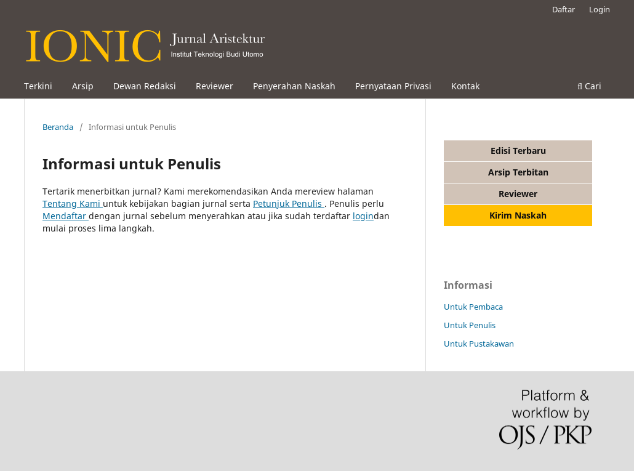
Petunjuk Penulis (288, 203)
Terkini (38, 86)
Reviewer (214, 86)
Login (599, 9)
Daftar (563, 9)
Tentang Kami (72, 203)
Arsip (83, 86)
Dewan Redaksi (144, 86)
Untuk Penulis (470, 325)
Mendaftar (65, 216)
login (363, 216)
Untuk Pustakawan (479, 343)
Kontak (465, 86)
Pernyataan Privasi (393, 86)
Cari (589, 86)
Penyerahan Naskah (294, 86)
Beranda (57, 126)
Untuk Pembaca (473, 306)
